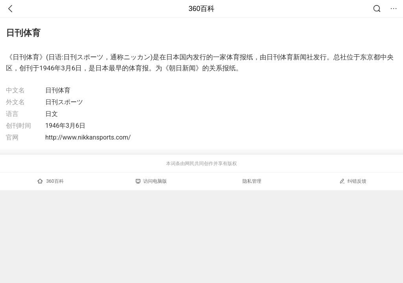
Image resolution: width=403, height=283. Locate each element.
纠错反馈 (352, 181)
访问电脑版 (151, 181)
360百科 (201, 9)
